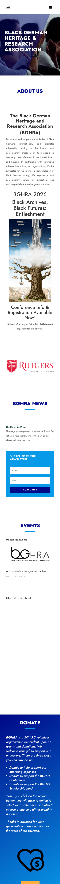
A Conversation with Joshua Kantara (26, 571)
